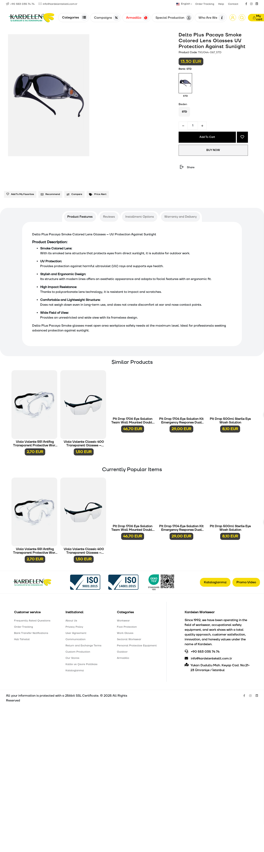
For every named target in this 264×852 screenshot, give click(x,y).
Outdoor (122, 651)
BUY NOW (213, 150)
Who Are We (212, 17)
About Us (71, 620)
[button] (232, 17)
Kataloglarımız (215, 582)
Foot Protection (127, 626)
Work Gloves (125, 633)
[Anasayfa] (31, 17)
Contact (233, 4)
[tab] (80, 216)
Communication (75, 639)
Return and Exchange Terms (83, 645)
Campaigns (107, 17)
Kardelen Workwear (200, 612)
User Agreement (75, 633)
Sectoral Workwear (129, 639)
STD (184, 111)
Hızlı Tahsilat (22, 639)
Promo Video (246, 582)
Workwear (123, 620)
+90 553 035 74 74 (202, 652)
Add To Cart (207, 137)
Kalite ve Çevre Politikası (81, 664)
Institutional (74, 612)
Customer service (27, 612)
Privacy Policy (74, 626)
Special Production (174, 17)
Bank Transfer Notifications (31, 633)
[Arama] (242, 17)
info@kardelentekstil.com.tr (208, 658)
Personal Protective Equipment (137, 645)
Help (221, 4)
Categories (75, 17)
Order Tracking (204, 4)
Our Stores (72, 658)
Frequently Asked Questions (32, 620)
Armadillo (137, 17)
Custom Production (77, 651)
